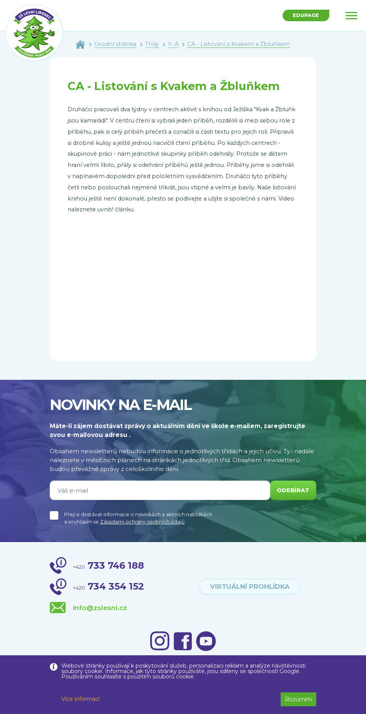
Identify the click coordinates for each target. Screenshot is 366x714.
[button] (345, 695)
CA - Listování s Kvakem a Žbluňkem (238, 44)
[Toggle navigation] (351, 15)
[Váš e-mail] (159, 490)
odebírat (292, 490)
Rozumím (298, 699)
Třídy (152, 44)
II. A (173, 44)
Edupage (304, 16)
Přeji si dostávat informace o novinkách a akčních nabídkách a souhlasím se (138, 518)
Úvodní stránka (115, 44)
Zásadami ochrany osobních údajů (142, 522)
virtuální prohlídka (250, 586)
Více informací (80, 699)
